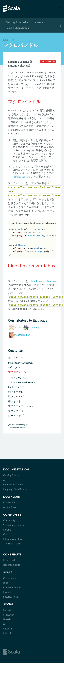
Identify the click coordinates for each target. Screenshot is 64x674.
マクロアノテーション (21, 405)
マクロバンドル (17, 371)
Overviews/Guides (13, 484)
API (5, 479)
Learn (37, 22)
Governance (9, 578)
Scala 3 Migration (16, 27)
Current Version (11, 502)
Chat (5, 534)
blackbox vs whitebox (20, 362)
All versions (9, 507)
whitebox (50, 281)
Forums (7, 529)
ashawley (34, 327)
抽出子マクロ (16, 391)
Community (9, 520)
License (7, 591)
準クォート (14, 401)
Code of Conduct (12, 587)
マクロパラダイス (18, 410)
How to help (9, 560)
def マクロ (14, 367)
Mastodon (8, 614)
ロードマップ (16, 415)
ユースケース (16, 357)
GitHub (7, 609)
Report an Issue (11, 564)
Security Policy (11, 596)
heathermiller (22, 334)
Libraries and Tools (13, 538)
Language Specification (15, 489)
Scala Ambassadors (13, 525)
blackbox (36, 281)
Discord (7, 628)
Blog (5, 582)
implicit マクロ (16, 387)
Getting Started (16, 22)
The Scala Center (12, 543)
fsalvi (18, 327)
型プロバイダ (16, 396)
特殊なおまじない (23, 176)
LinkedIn (7, 633)
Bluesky (7, 619)
